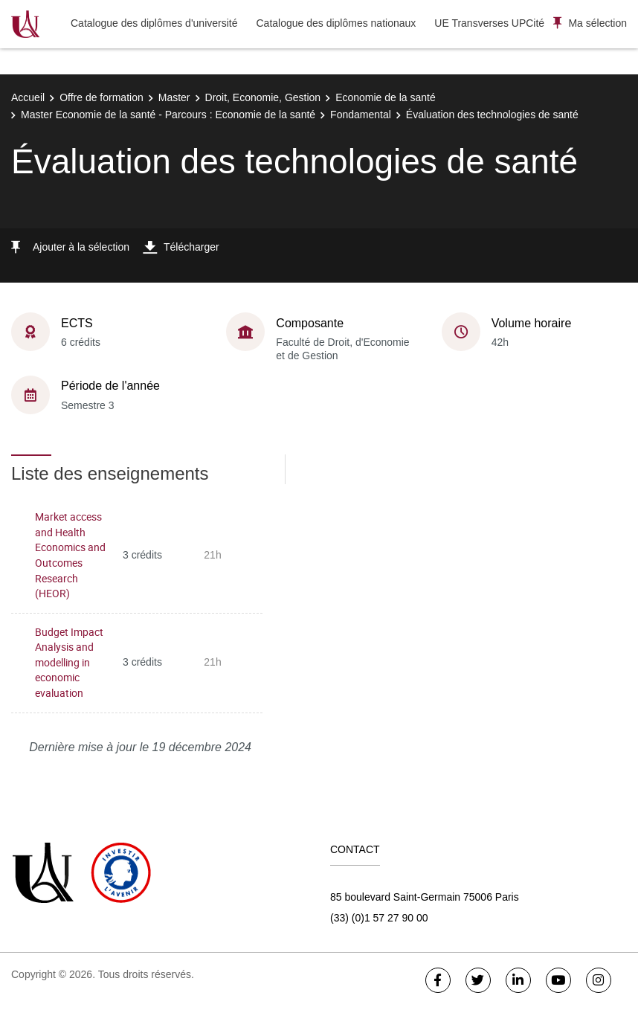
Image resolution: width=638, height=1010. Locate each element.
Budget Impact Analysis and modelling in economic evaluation (69, 662)
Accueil (28, 97)
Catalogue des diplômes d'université (154, 23)
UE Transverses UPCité (489, 23)
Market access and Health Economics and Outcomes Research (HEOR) (70, 554)
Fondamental (360, 114)
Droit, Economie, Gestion (263, 97)
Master (174, 97)
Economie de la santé (385, 97)
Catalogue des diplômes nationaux (336, 23)
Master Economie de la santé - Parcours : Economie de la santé (168, 114)
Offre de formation (101, 97)
